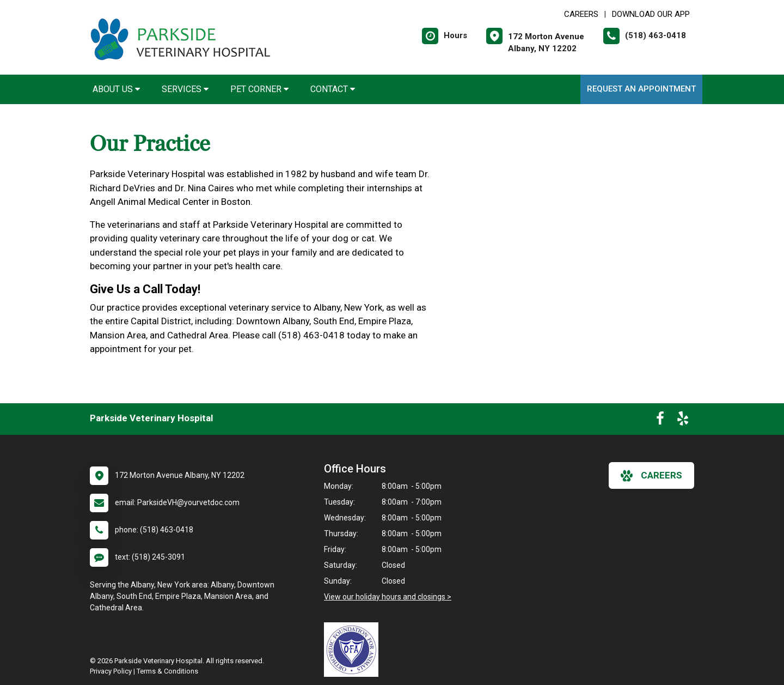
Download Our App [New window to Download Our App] (651, 14)
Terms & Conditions (167, 671)
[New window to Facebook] (660, 420)
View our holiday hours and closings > (387, 596)
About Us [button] (116, 89)
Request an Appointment (641, 89)
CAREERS (581, 14)
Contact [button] (332, 89)
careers (651, 476)
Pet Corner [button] (259, 89)
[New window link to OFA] (354, 649)
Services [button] (185, 89)
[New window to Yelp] (682, 420)
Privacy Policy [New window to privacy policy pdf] (111, 671)
